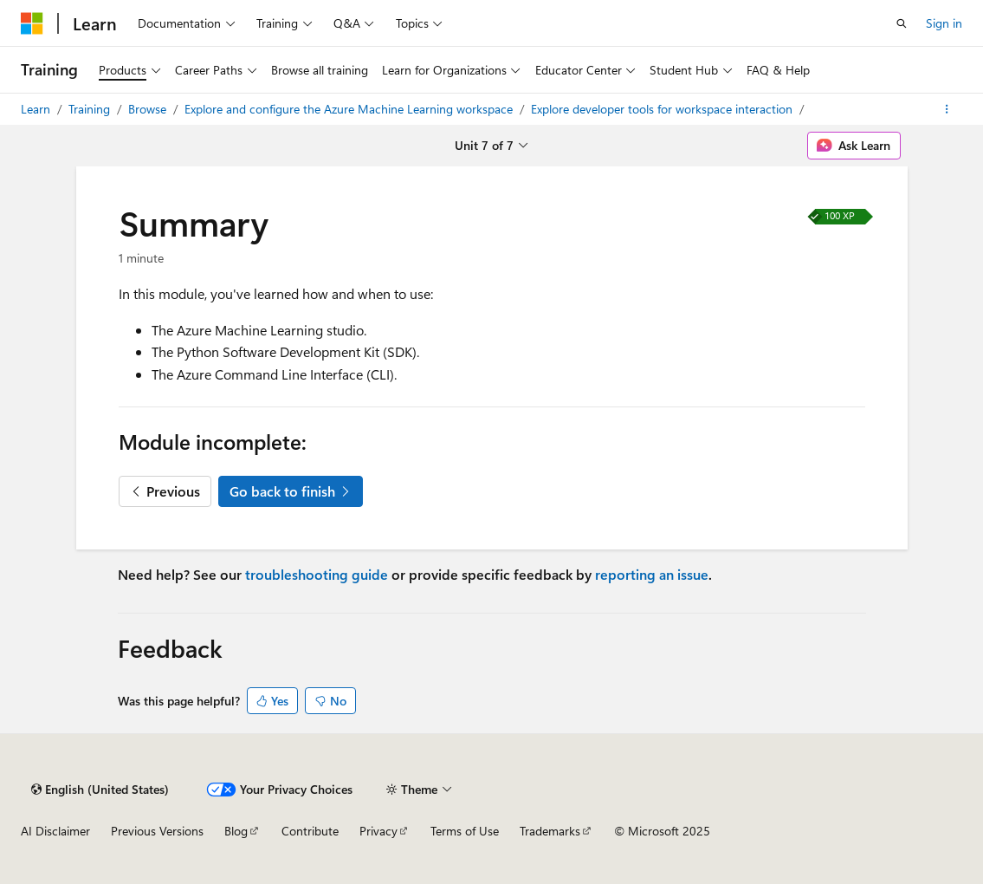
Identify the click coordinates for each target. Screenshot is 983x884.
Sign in (944, 23)
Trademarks (550, 830)
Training (90, 109)
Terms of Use (464, 830)
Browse (149, 109)
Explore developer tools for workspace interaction (663, 109)
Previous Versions (157, 830)
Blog (236, 830)
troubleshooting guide (316, 574)
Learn (37, 109)
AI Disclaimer (55, 830)
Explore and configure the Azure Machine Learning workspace (350, 109)
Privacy (378, 830)
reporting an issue (651, 574)
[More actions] (947, 109)
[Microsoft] (32, 23)
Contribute (310, 830)
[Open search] (901, 23)
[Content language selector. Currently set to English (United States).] (100, 789)
